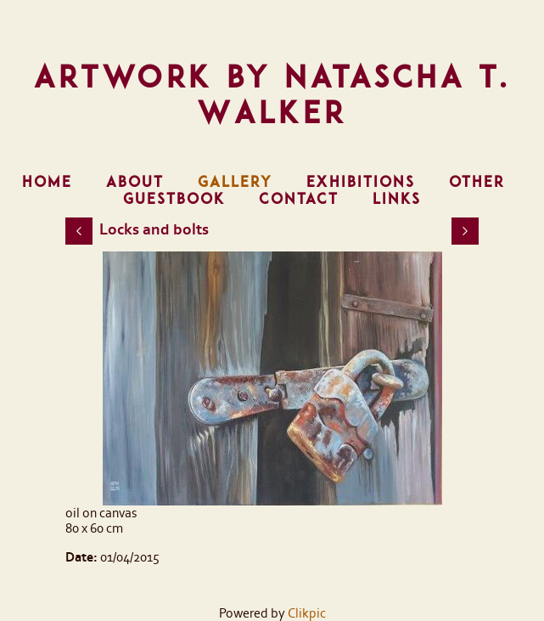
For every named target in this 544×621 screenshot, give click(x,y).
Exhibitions (360, 181)
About (135, 181)
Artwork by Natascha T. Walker (272, 94)
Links (397, 198)
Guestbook (174, 198)
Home (47, 181)
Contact (299, 198)
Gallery (235, 181)
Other (477, 181)
